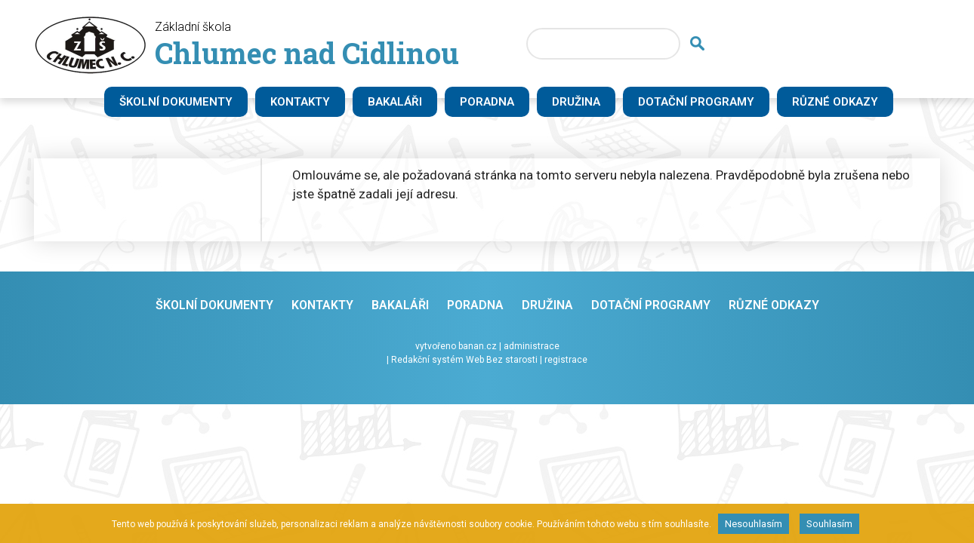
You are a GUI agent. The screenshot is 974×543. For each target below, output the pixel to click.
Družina (576, 102)
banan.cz (477, 346)
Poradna (487, 102)
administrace (531, 346)
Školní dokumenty (176, 102)
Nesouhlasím (753, 523)
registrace (565, 359)
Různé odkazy (835, 102)
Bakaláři (395, 102)
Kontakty (300, 102)
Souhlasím (829, 523)
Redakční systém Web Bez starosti (464, 359)
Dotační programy (696, 102)
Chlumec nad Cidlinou (307, 53)
